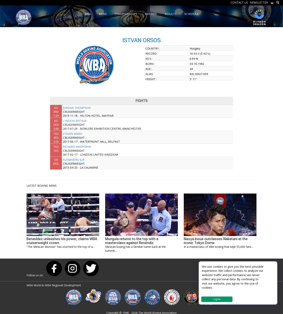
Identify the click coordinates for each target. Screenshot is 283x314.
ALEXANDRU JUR (74, 160)
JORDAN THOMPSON (77, 108)
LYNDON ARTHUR (74, 121)
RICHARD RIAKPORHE (77, 147)
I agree (217, 299)
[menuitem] (272, 2)
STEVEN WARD (72, 134)
